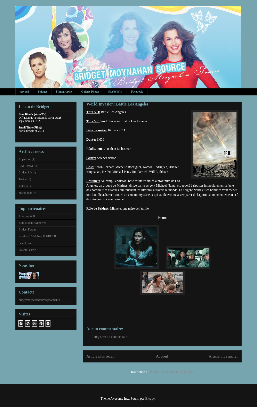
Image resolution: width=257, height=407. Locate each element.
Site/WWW (115, 91)
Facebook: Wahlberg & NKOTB (37, 236)
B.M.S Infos (26, 165)
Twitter (23, 179)
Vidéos (23, 186)
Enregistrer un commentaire (109, 336)
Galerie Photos (90, 91)
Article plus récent (100, 356)
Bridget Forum (27, 229)
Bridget (42, 91)
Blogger (150, 398)
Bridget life (25, 172)
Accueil (24, 91)
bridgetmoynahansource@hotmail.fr (39, 300)
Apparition (25, 159)
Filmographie (64, 91)
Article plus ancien (223, 356)
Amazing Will (27, 216)
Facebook (137, 91)
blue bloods (25, 192)
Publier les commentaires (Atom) (172, 372)
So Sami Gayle (27, 249)
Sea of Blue (25, 243)
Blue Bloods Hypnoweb (32, 222)
